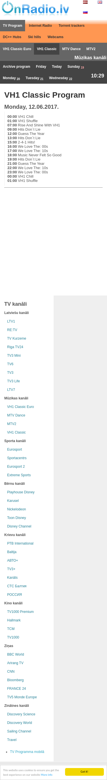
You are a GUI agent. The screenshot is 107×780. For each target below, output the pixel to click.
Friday (41, 67)
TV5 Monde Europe (22, 697)
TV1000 (13, 637)
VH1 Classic (46, 49)
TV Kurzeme (16, 338)
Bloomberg (15, 680)
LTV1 (11, 321)
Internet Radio (40, 26)
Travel (12, 740)
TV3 (10, 373)
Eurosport (14, 449)
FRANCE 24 (16, 689)
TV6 (10, 364)
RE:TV (12, 330)
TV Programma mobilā (27, 752)
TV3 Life (13, 381)
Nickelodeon (16, 509)
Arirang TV (15, 663)
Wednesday (60, 78)
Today (57, 67)
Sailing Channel (19, 731)
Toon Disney (16, 518)
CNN (11, 672)
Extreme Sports (19, 475)
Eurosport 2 (16, 467)
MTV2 (91, 49)
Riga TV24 (15, 347)
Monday (11, 78)
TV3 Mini (14, 356)
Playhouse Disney (21, 492)
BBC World (15, 654)
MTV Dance (71, 49)
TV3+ (11, 569)
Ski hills (34, 37)
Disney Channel (19, 526)
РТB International (20, 543)
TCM (11, 629)
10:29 (97, 76)
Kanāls (12, 578)
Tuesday (34, 78)
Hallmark (14, 620)
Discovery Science (21, 714)
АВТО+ (12, 561)
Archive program (16, 67)
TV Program (12, 26)
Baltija (12, 552)
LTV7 (11, 390)
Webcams (56, 37)
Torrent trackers (71, 26)
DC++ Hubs (12, 37)
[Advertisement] (53, 240)
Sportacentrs (17, 458)
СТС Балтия (17, 586)
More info (47, 775)
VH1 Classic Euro (17, 49)
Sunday (76, 67)
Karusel (13, 501)
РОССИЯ (14, 595)
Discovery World (19, 723)
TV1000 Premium (20, 612)
